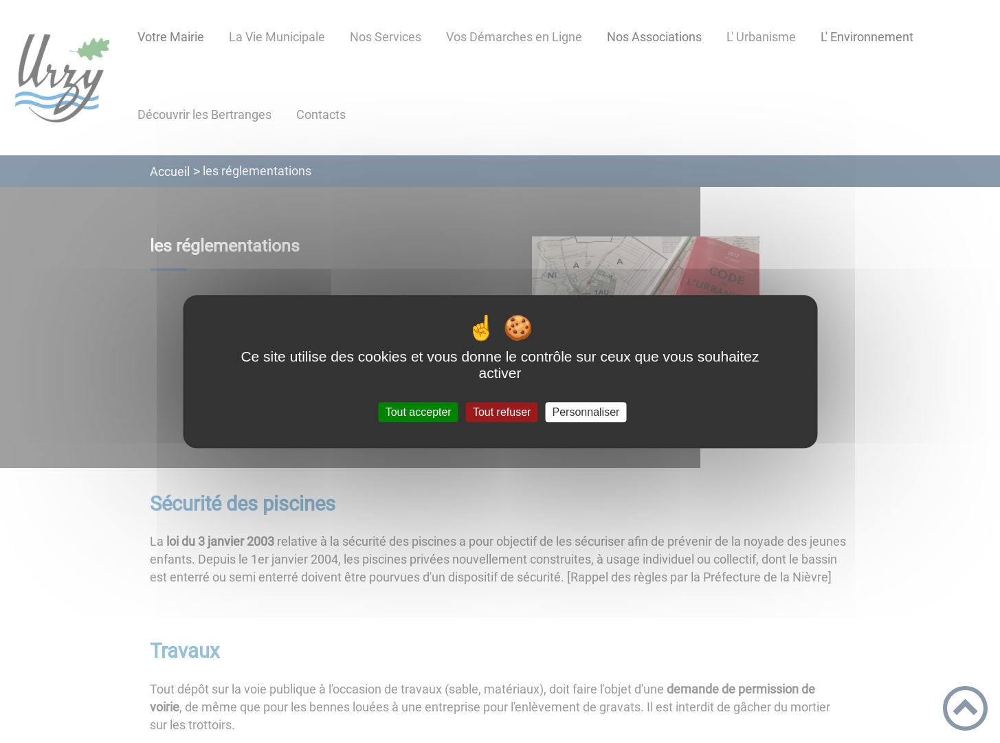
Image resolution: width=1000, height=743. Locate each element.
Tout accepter (419, 412)
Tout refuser (502, 412)
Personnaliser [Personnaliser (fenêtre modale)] (586, 412)
